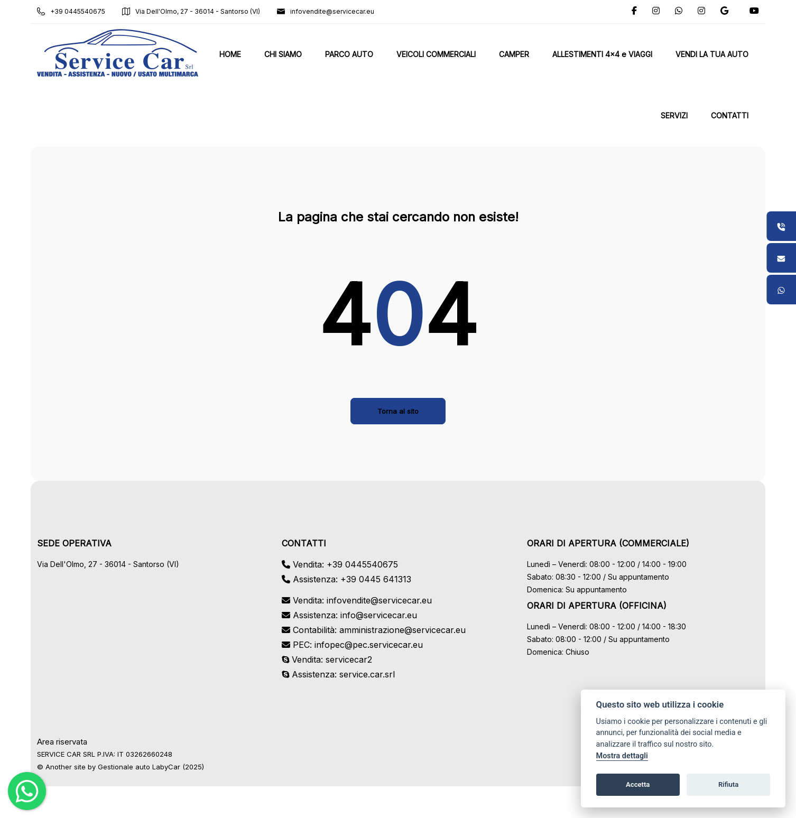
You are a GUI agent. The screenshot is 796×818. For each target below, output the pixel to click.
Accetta (638, 784)
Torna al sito (398, 411)
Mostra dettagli (622, 755)
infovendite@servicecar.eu (326, 11)
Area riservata (63, 742)
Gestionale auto (125, 767)
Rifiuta (728, 784)
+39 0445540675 (72, 11)
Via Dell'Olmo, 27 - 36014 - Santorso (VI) (192, 11)
